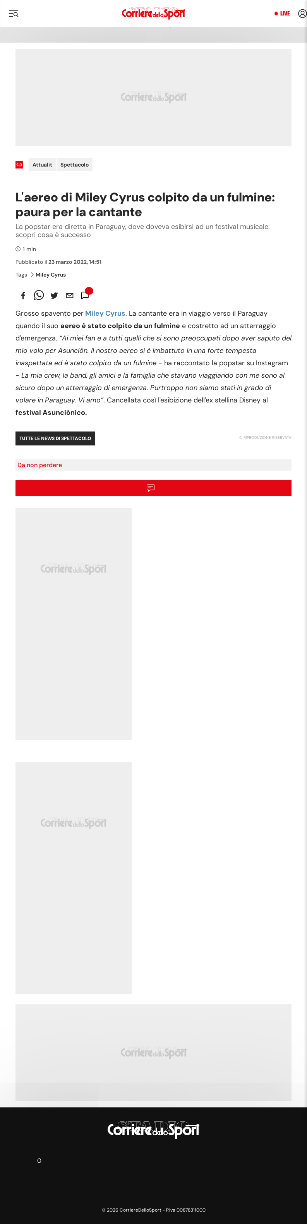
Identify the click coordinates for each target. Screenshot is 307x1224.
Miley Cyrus (48, 274)
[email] (69, 295)
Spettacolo (74, 164)
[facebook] (23, 295)
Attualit (42, 164)
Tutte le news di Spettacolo (55, 438)
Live (285, 13)
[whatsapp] (38, 295)
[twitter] (54, 295)
